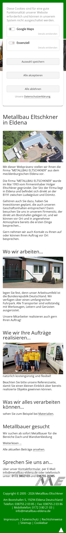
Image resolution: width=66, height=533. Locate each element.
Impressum (11, 519)
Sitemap (25, 523)
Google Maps (25, 29)
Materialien (45, 414)
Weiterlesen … (12, 443)
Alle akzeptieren (33, 75)
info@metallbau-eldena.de (20, 472)
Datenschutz (30, 519)
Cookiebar (41, 523)
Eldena (40, 500)
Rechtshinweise (52, 519)
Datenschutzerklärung (37, 96)
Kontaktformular (29, 469)
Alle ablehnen (33, 89)
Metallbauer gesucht (26, 426)
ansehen (38, 449)
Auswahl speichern (33, 61)
